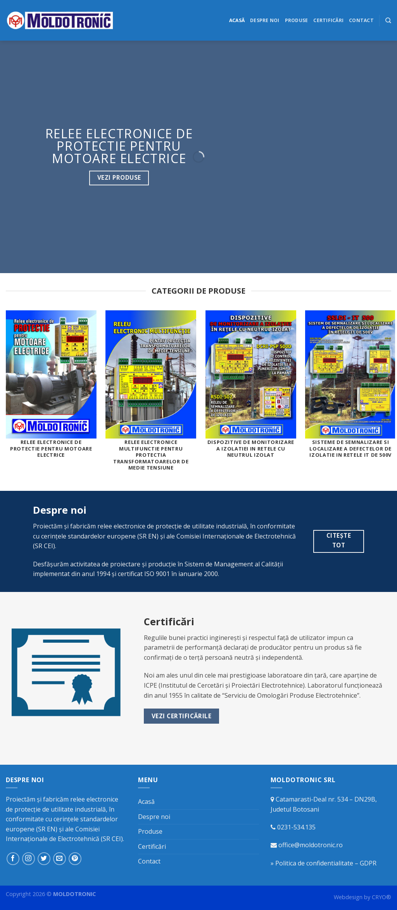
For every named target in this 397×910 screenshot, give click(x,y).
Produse (296, 20)
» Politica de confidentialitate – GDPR (323, 863)
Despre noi (264, 20)
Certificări (328, 20)
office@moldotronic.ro (310, 845)
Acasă (237, 20)
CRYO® (381, 897)
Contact (361, 20)
